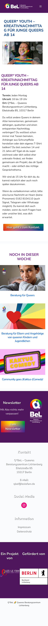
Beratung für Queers (22, 295)
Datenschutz (24, 531)
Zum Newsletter (12, 426)
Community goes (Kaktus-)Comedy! (22, 379)
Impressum (24, 527)
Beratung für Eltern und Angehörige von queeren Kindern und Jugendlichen (22, 337)
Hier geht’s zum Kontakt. (23, 227)
